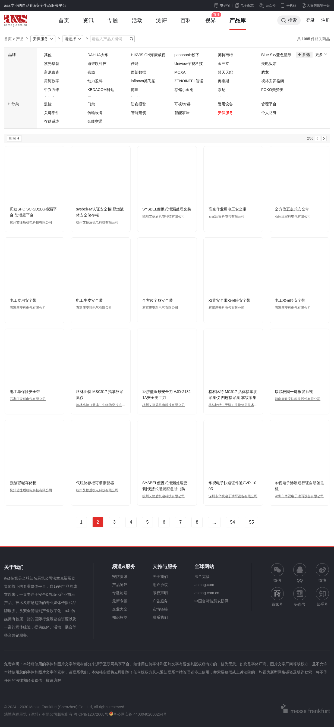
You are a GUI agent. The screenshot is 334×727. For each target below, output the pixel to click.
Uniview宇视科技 (188, 63)
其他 (48, 55)
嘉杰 (91, 72)
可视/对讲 (182, 104)
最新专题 (119, 601)
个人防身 (268, 113)
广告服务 (160, 601)
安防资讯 (119, 576)
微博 (322, 573)
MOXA (179, 72)
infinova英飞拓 (143, 81)
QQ (299, 573)
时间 (12, 138)
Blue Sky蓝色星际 (276, 55)
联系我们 (160, 617)
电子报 (222, 5)
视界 (210, 23)
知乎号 (322, 596)
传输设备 (95, 113)
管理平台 (268, 104)
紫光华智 (51, 63)
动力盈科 (95, 81)
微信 (277, 573)
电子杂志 (244, 5)
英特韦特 (225, 55)
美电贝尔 (268, 63)
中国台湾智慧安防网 (211, 601)
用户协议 (160, 585)
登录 (310, 20)
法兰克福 (202, 576)
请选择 (70, 39)
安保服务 (40, 39)
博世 (134, 89)
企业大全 (119, 609)
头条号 (299, 596)
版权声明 (160, 593)
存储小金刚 (183, 89)
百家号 (277, 596)
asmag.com (204, 585)
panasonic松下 (186, 55)
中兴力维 (51, 89)
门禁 (91, 104)
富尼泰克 (51, 72)
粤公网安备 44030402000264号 (138, 714)
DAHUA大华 (97, 55)
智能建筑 (138, 113)
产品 (20, 39)
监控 (48, 104)
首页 (63, 23)
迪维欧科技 (96, 63)
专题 (112, 23)
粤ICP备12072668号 (91, 714)
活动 (137, 23)
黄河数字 (51, 81)
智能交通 (95, 121)
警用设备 (225, 104)
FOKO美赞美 (272, 89)
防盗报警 (138, 104)
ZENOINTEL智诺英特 (190, 81)
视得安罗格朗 (272, 81)
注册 (325, 20)
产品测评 (119, 585)
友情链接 (160, 609)
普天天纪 (225, 72)
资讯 (88, 23)
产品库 (237, 23)
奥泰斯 (223, 81)
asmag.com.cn (206, 593)
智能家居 (182, 113)
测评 (161, 23)
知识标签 (119, 617)
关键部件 (51, 113)
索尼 (221, 89)
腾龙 (265, 72)
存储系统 (51, 121)
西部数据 (138, 72)
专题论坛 (119, 593)
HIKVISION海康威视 (148, 55)
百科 (186, 23)
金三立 (223, 63)
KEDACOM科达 (100, 89)
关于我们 (160, 576)
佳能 (134, 63)
